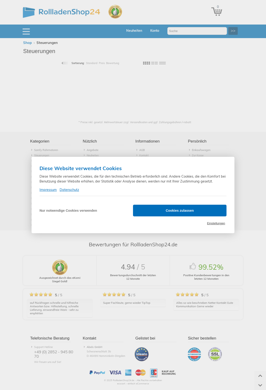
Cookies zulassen (180, 210)
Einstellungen (216, 223)
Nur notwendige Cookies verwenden (68, 210)
